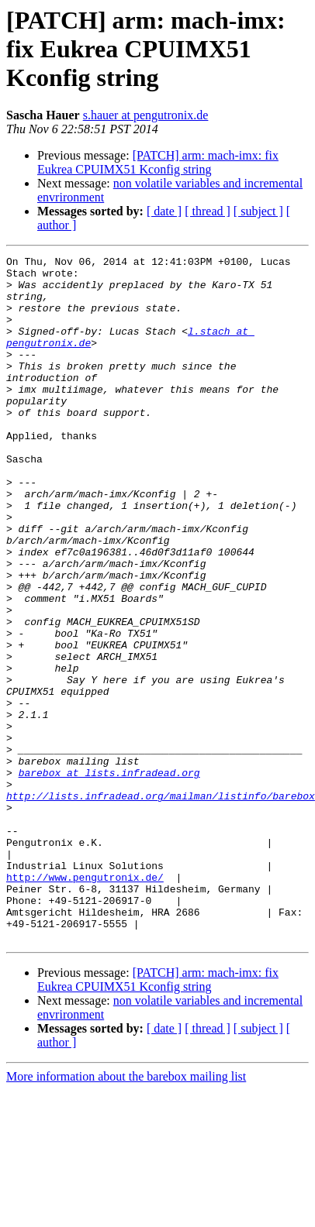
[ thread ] (207, 211)
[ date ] (164, 211)
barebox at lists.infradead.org (109, 877)
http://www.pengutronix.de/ (85, 1002)
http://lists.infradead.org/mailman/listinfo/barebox (160, 905)
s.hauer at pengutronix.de (146, 115)
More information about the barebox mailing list (126, 1213)
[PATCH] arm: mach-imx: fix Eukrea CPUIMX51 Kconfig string (158, 162)
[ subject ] (258, 211)
